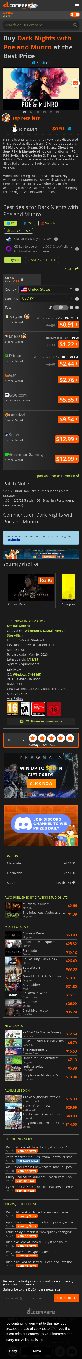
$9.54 (68, 419)
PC (11, 223)
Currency (11, 298)
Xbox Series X (18, 231)
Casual (48, 630)
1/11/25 (32, 659)
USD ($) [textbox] (28, 298)
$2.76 (68, 379)
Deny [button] (13, 1351)
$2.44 (68, 363)
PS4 (28, 223)
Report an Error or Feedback (56, 476)
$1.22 (68, 344)
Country (11, 289)
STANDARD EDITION (42, 260)
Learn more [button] (55, 1340)
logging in (13, 540)
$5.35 (68, 399)
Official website (18, 626)
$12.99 (66, 439)
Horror (59, 630)
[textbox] (36, 289)
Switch (48, 223)
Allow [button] (37, 1351)
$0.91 (68, 324)
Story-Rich (15, 635)
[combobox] (45, 289)
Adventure (33, 630)
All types (13, 260)
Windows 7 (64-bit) (27, 674)
